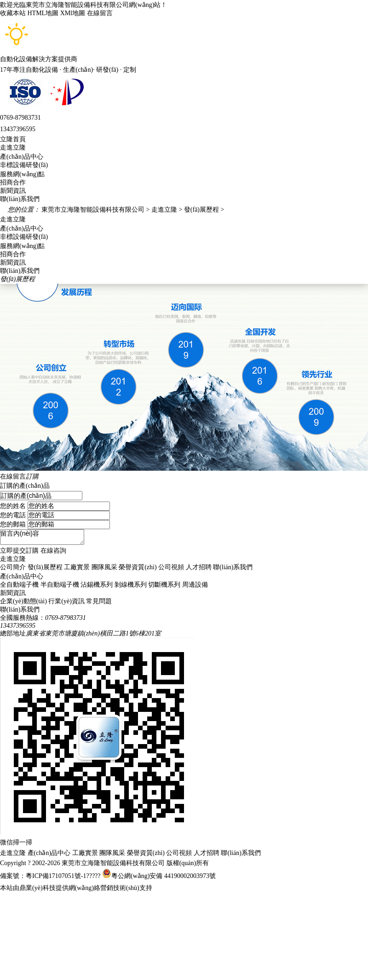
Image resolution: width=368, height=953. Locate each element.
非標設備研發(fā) (24, 165)
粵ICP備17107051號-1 (56, 875)
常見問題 (99, 601)
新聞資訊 (13, 190)
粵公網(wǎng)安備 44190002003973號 (163, 875)
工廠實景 (77, 567)
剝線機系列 (131, 584)
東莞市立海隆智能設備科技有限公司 (92, 209)
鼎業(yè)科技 (37, 887)
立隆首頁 (13, 139)
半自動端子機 (59, 584)
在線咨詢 (53, 550)
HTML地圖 (43, 13)
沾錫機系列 (96, 584)
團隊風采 (104, 567)
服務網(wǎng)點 (22, 174)
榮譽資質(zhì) (137, 567)
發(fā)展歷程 (200, 209)
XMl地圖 (72, 13)
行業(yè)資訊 (66, 601)
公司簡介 (13, 567)
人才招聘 (199, 567)
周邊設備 (195, 584)
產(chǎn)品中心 (21, 156)
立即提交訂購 (19, 550)
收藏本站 (13, 13)
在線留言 (100, 13)
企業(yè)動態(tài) (23, 601)
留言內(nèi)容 (42, 537)
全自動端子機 (19, 584)
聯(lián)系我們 (20, 199)
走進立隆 (13, 147)
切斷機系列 (164, 584)
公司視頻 (171, 567)
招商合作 (13, 182)
